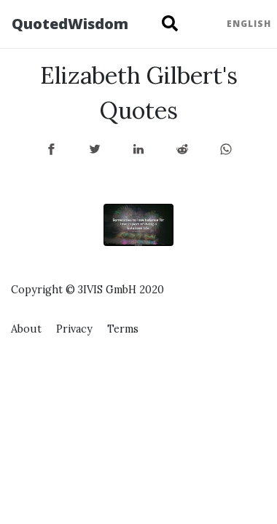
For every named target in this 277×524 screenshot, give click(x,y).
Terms (122, 329)
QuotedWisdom (70, 23)
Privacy (74, 329)
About (26, 329)
